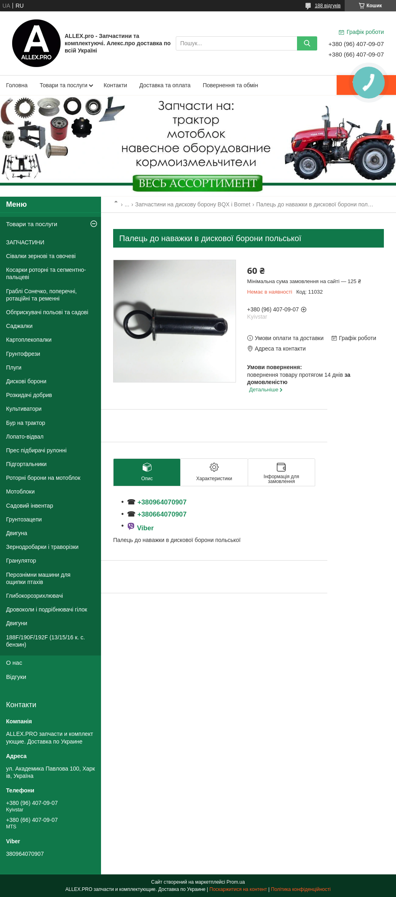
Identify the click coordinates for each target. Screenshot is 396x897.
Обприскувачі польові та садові (47, 312)
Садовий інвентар (29, 505)
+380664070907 (162, 514)
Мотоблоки (20, 491)
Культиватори (24, 408)
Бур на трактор (25, 423)
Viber (145, 528)
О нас (14, 662)
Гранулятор (21, 560)
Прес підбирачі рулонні (36, 450)
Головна (16, 85)
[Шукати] (307, 43)
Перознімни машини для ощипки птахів (38, 578)
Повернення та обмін (230, 85)
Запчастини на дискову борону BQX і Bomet (193, 204)
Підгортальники (26, 464)
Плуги (13, 367)
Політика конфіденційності (301, 889)
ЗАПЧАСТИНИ (25, 242)
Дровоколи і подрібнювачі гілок (46, 609)
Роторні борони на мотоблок (43, 478)
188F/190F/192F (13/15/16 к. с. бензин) (45, 641)
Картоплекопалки (29, 339)
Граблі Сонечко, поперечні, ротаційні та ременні (41, 295)
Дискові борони (26, 381)
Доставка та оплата (165, 85)
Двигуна (16, 533)
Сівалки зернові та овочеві (41, 256)
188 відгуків (328, 5)
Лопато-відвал (25, 436)
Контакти (115, 85)
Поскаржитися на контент (238, 889)
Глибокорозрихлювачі (34, 595)
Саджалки (19, 326)
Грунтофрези (23, 354)
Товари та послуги (63, 85)
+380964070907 (160, 502)
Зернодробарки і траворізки (42, 547)
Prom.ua (236, 882)
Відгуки (16, 676)
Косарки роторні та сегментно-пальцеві (46, 273)
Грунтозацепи (24, 519)
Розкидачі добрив (29, 395)
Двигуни (16, 623)
